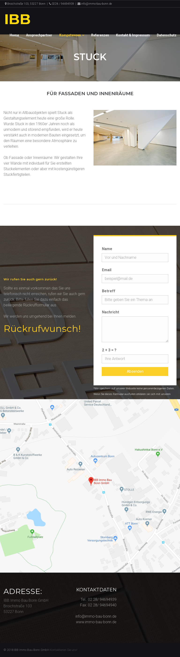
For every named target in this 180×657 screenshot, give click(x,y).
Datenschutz (166, 35)
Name (107, 249)
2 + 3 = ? (109, 350)
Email (106, 270)
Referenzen (100, 35)
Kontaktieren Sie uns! (63, 650)
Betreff (108, 291)
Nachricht (110, 312)
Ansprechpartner (39, 35)
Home (14, 35)
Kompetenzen (70, 35)
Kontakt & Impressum (133, 35)
